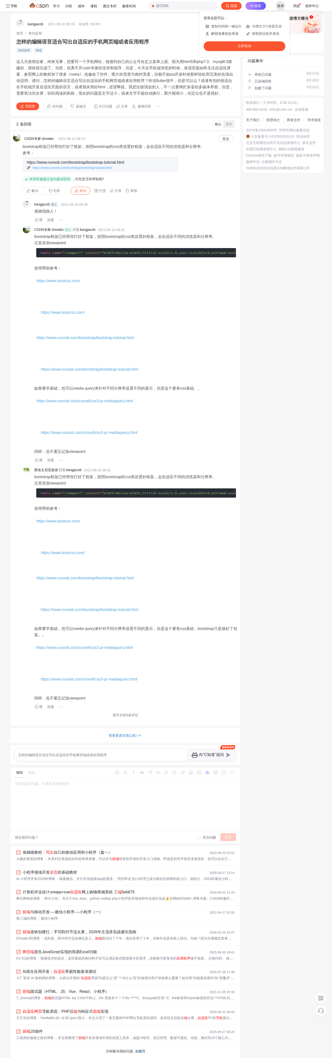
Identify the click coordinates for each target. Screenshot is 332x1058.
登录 (280, 6)
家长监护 (309, 143)
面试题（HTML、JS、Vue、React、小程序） (66, 991)
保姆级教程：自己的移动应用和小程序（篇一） (67, 852)
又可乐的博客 (26, 1018)
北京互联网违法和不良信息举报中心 (273, 143)
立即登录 (244, 46)
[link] (19, 33)
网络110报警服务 (292, 149)
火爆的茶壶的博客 (30, 859)
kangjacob (35, 24)
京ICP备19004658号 (261, 130)
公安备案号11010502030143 (272, 136)
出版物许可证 (272, 162)
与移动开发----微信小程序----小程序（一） (63, 912)
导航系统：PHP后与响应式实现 (65, 1011)
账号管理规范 (284, 155)
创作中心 (312, 6)
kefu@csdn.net (281, 109)
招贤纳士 (273, 120)
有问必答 (35, 33)
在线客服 (301, 109)
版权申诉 (253, 162)
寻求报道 (314, 120)
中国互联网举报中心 (261, 149)
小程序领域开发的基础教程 (50, 872)
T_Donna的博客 (28, 998)
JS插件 (33, 1031)
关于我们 (253, 120)
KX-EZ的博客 (26, 958)
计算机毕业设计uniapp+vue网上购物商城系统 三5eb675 (79, 892)
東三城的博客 (26, 918)
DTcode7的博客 (28, 938)
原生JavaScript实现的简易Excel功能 (60, 952)
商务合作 (293, 120)
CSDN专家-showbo (39, 139)
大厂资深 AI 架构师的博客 (35, 978)
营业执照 (303, 136)
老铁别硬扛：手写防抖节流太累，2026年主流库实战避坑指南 (79, 932)
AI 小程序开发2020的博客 (35, 879)
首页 (19, 33)
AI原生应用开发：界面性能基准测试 (59, 971)
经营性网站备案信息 (294, 130)
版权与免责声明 (308, 155)
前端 (39, 50)
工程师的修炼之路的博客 (35, 1038)
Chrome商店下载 (259, 155)
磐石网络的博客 (28, 898)
